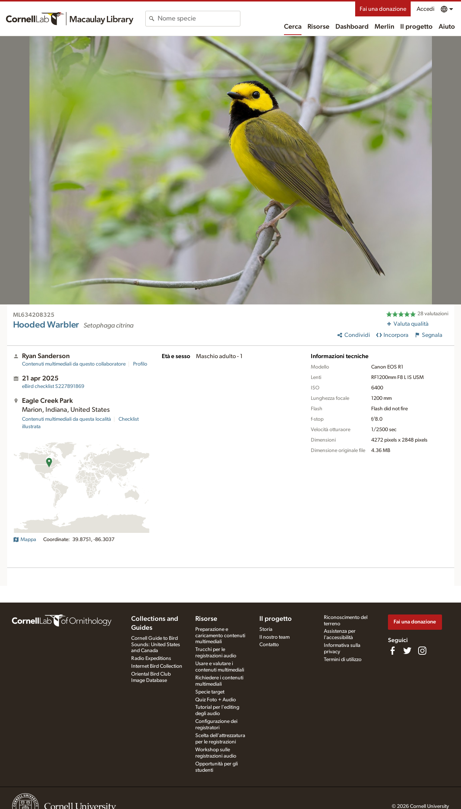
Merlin (384, 26)
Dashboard (352, 26)
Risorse (318, 26)
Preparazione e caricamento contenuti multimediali (220, 636)
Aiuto (447, 26)
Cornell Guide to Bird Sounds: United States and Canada (155, 645)
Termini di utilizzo (342, 659)
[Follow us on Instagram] (422, 650)
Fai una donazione (383, 9)
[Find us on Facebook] (392, 650)
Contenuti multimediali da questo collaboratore (74, 364)
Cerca (292, 26)
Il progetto (416, 26)
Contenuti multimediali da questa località (66, 419)
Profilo (140, 364)
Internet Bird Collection (156, 666)
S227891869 (53, 386)
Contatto (269, 644)
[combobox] (199, 18)
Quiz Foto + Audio (215, 699)
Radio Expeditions (151, 658)
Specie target (209, 692)
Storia (265, 629)
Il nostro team (274, 637)
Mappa (24, 539)
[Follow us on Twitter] (407, 650)
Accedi (426, 9)
